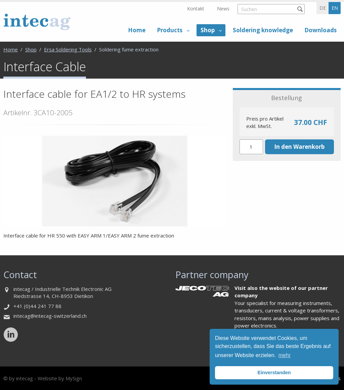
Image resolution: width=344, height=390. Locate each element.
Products (169, 30)
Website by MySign (60, 378)
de (322, 8)
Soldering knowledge (263, 30)
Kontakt (195, 8)
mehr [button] (284, 355)
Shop (208, 30)
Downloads (320, 30)
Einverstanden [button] (274, 372)
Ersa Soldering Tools (68, 49)
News (223, 8)
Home (136, 30)
